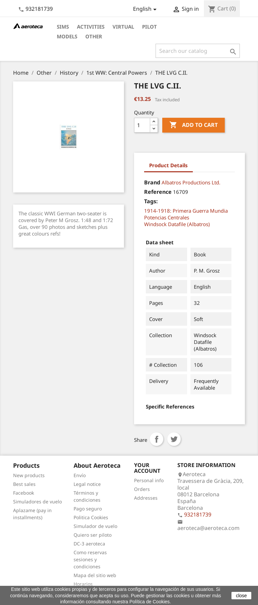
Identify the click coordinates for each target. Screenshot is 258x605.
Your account (147, 468)
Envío (80, 475)
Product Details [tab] (168, 165)
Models (67, 36)
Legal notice (87, 484)
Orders (142, 489)
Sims (63, 26)
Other (93, 36)
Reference (158, 191)
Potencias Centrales (166, 217)
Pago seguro (88, 508)
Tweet (174, 439)
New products (29, 475)
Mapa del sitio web (95, 575)
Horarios (83, 584)
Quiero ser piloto (93, 535)
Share (156, 439)
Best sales (24, 484)
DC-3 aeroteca (89, 543)
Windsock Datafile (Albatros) (177, 224)
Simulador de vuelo (95, 526)
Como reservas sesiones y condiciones (90, 559)
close (241, 595)
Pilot (149, 26)
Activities (90, 26)
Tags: (151, 201)
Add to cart (193, 125)
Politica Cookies (91, 517)
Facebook (23, 493)
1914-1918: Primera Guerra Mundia (186, 210)
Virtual (123, 26)
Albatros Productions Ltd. (191, 182)
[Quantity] (142, 125)
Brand (152, 182)
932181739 (39, 8)
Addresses (146, 498)
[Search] (198, 51)
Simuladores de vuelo (37, 501)
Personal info (149, 480)
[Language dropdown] (146, 9)
